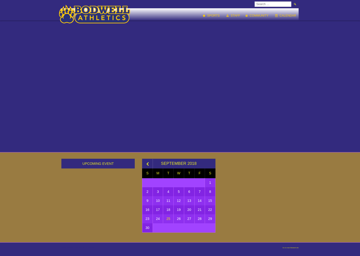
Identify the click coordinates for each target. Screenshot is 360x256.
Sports (213, 15)
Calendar (288, 15)
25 (168, 219)
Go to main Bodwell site (290, 247)
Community (259, 15)
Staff (235, 15)
